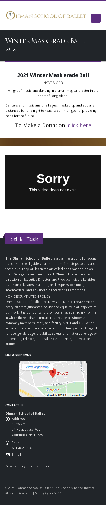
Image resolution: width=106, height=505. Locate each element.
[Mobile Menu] (96, 18)
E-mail (16, 454)
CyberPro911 (54, 493)
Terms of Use (39, 466)
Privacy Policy (15, 466)
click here (79, 126)
